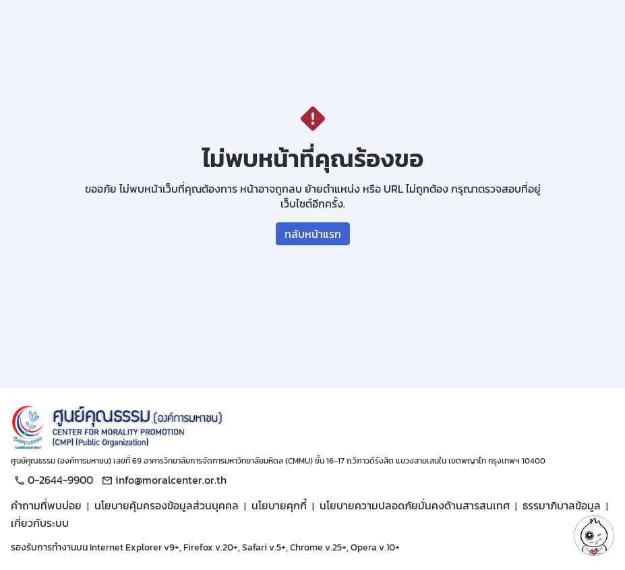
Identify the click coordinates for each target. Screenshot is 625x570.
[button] (594, 536)
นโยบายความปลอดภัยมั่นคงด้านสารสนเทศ (415, 505)
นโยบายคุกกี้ (279, 505)
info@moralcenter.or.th (162, 479)
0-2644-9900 (52, 479)
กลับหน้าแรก (313, 234)
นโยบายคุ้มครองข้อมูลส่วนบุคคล (166, 505)
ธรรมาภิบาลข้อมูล (562, 505)
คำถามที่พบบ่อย (46, 505)
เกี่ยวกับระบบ (40, 522)
